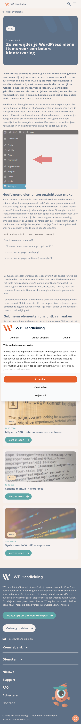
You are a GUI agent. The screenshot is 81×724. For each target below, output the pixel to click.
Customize (41, 387)
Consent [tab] (14, 337)
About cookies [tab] (40, 337)
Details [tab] (66, 337)
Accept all (40, 379)
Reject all (40, 395)
